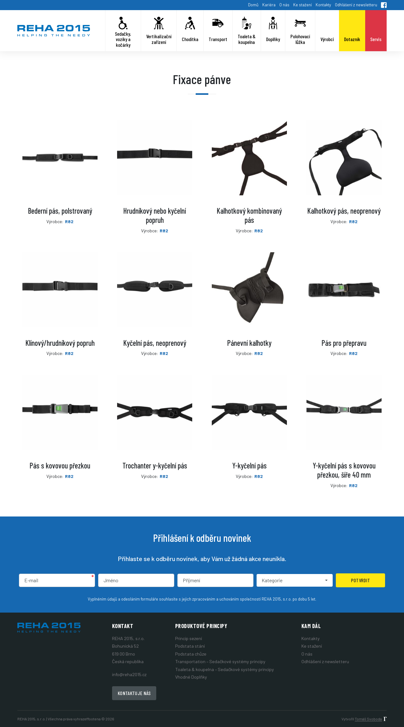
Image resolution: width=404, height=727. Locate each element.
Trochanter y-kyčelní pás (154, 465)
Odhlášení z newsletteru (356, 4)
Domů (253, 4)
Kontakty (323, 4)
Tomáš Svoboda (368, 719)
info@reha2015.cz (129, 674)
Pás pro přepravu (344, 342)
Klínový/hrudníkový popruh (60, 342)
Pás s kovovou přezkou (60, 465)
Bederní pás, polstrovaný (60, 210)
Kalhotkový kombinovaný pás (249, 215)
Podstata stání (190, 646)
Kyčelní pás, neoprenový (154, 342)
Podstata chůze (190, 654)
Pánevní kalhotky (249, 342)
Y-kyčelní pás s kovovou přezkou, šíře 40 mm (344, 470)
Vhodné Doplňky (191, 677)
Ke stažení (302, 4)
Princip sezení (188, 638)
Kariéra (269, 4)
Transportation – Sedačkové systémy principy (220, 661)
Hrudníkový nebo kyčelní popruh (154, 215)
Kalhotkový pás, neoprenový (344, 210)
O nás (284, 4)
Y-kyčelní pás (249, 465)
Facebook (384, 5)
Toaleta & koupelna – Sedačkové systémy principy (224, 669)
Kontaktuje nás (134, 693)
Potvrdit (360, 580)
